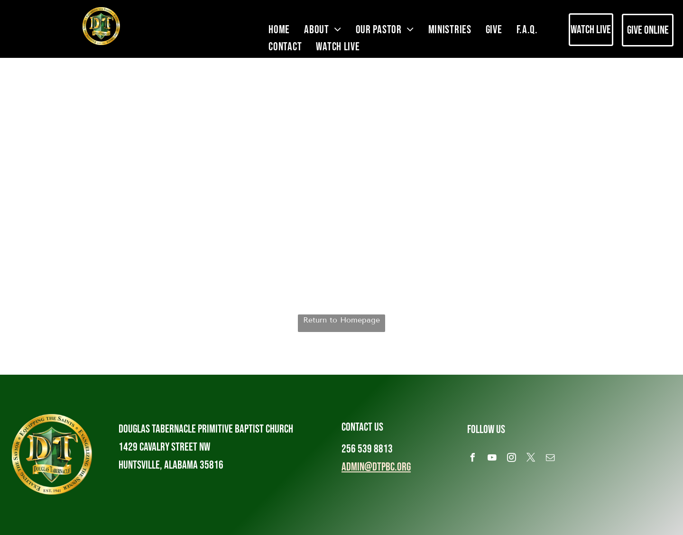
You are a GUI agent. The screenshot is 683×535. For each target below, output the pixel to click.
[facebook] (473, 459)
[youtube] (492, 459)
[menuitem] (279, 29)
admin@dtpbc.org (376, 467)
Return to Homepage (341, 319)
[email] (550, 459)
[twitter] (531, 459)
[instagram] (511, 459)
